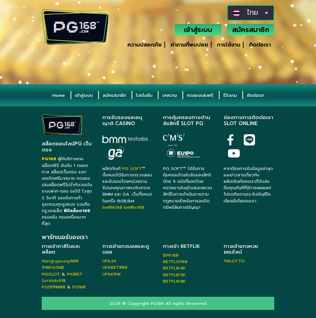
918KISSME (53, 267)
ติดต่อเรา (260, 45)
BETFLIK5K (174, 274)
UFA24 (109, 261)
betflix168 (134, 207)
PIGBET (75, 274)
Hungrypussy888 (60, 261)
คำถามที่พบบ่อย (189, 45)
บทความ (169, 95)
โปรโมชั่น (144, 95)
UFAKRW (111, 274)
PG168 (79, 287)
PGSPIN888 (53, 287)
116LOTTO (234, 261)
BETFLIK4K (174, 268)
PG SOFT (132, 168)
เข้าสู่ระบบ (198, 30)
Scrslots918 (54, 280)
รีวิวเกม (230, 95)
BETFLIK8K (174, 281)
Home (58, 95)
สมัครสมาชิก (250, 30)
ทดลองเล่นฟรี (200, 95)
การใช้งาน (228, 45)
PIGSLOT (51, 274)
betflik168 (112, 207)
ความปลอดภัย (144, 45)
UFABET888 (114, 267)
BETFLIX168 (175, 261)
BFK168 (171, 255)
